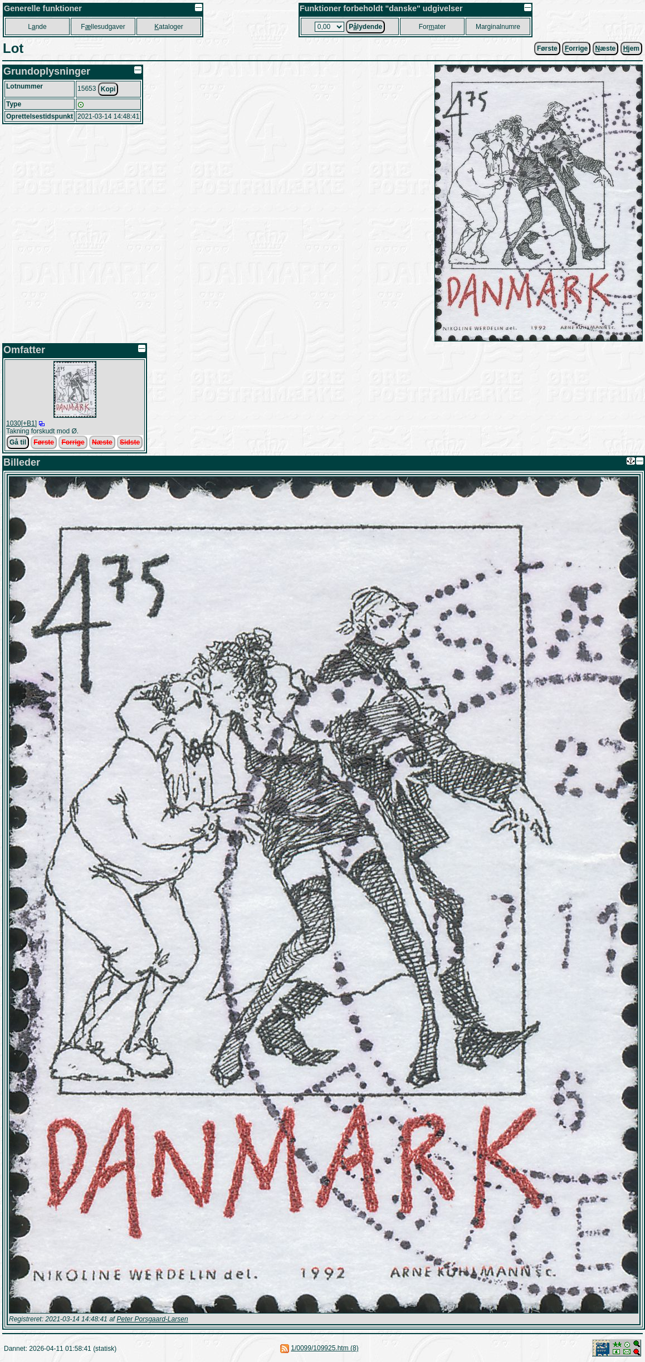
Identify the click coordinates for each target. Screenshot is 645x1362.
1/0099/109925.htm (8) (324, 1348)
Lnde (37, 27)
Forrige (72, 442)
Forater (432, 27)
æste (605, 48)
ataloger (168, 27)
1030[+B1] (21, 423)
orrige (576, 48)
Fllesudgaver (103, 27)
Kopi (108, 89)
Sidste (130, 442)
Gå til (17, 442)
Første (547, 48)
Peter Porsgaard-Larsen (152, 1319)
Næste (102, 442)
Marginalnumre (498, 27)
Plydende (365, 27)
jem (631, 48)
